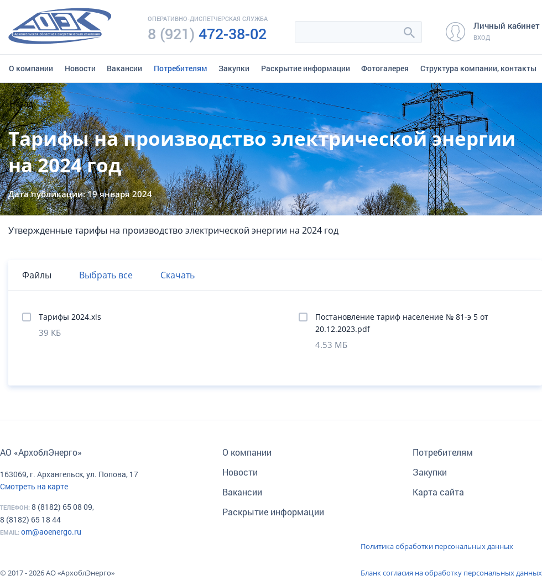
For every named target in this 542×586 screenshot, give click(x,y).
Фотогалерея (385, 68)
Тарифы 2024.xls (70, 317)
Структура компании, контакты (478, 68)
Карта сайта (438, 492)
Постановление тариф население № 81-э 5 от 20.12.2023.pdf (401, 323)
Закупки (233, 68)
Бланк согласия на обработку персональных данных (451, 573)
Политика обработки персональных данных (437, 546)
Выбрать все (106, 275)
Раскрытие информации (305, 68)
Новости (80, 68)
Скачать (177, 275)
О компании (31, 68)
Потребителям (180, 68)
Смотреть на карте (34, 486)
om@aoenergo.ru (51, 531)
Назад (21, 103)
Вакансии (124, 68)
